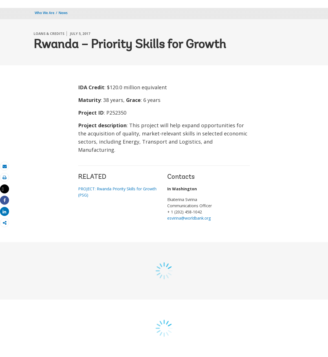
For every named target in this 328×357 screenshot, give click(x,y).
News (63, 12)
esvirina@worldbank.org (189, 218)
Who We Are (44, 12)
